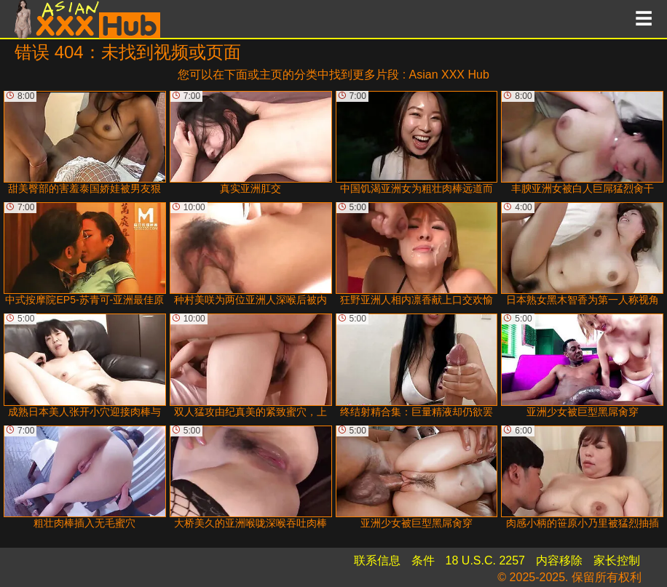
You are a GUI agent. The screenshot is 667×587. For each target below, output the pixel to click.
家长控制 (616, 560)
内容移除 (559, 560)
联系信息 (377, 560)
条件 (423, 560)
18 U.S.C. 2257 (485, 560)
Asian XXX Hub (449, 74)
